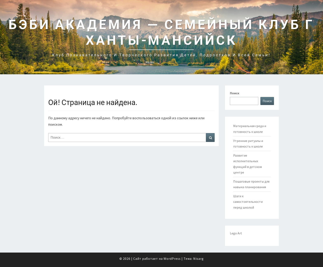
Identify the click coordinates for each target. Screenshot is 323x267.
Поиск (234, 93)
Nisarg (198, 258)
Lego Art (236, 233)
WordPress (172, 258)
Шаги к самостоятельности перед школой (248, 201)
